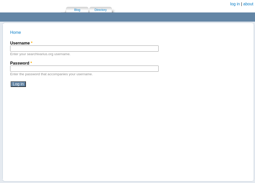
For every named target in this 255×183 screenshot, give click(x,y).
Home (15, 32)
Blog (77, 10)
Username (21, 43)
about (248, 4)
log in (235, 4)
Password (21, 63)
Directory (100, 10)
